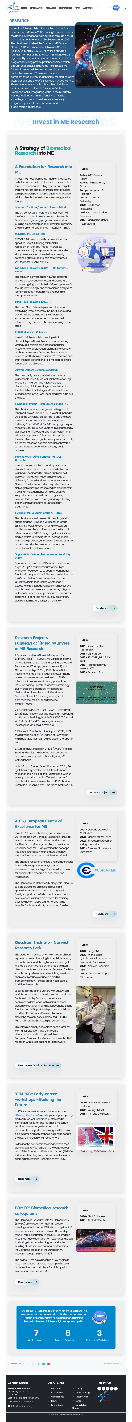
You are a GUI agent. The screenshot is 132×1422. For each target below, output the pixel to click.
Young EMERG (96, 1110)
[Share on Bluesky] (43, 1363)
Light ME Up (94, 653)
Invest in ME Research (61, 1414)
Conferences (65, 8)
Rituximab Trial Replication (92, 648)
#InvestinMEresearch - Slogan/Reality (96, 842)
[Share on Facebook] (27, 1363)
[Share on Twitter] (33, 1363)
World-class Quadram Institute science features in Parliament (95, 958)
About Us (88, 8)
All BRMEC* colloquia (99, 1220)
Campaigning (83, 1392)
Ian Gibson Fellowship (90, 207)
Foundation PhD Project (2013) (93, 666)
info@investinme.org (20, 1406)
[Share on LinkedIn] (38, 1363)
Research (51, 8)
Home (24, 8)
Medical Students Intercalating (94, 221)
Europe (79, 1400)
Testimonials (82, 1396)
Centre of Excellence (99, 837)
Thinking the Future (98, 1113)
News (77, 8)
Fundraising (57, 1405)
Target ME (94, 951)
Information (36, 8)
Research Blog (95, 672)
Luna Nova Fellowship (90, 199)
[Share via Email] (48, 1363)
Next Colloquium (97, 1216)
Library (79, 1388)
